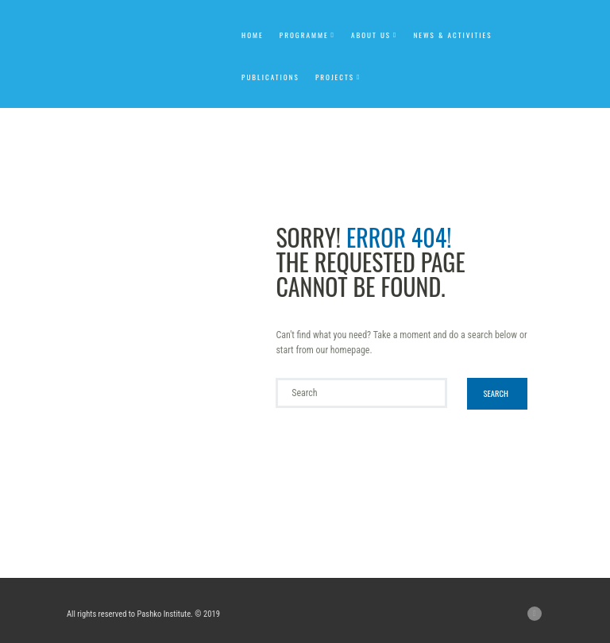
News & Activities (452, 34)
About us (371, 34)
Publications (270, 77)
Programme (304, 34)
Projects (334, 77)
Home (252, 34)
